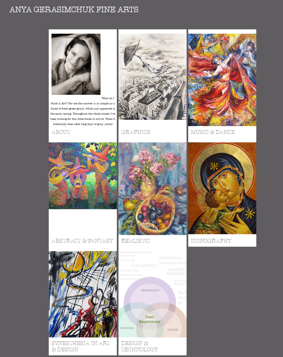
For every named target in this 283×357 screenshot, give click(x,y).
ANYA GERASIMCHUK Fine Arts (73, 9)
